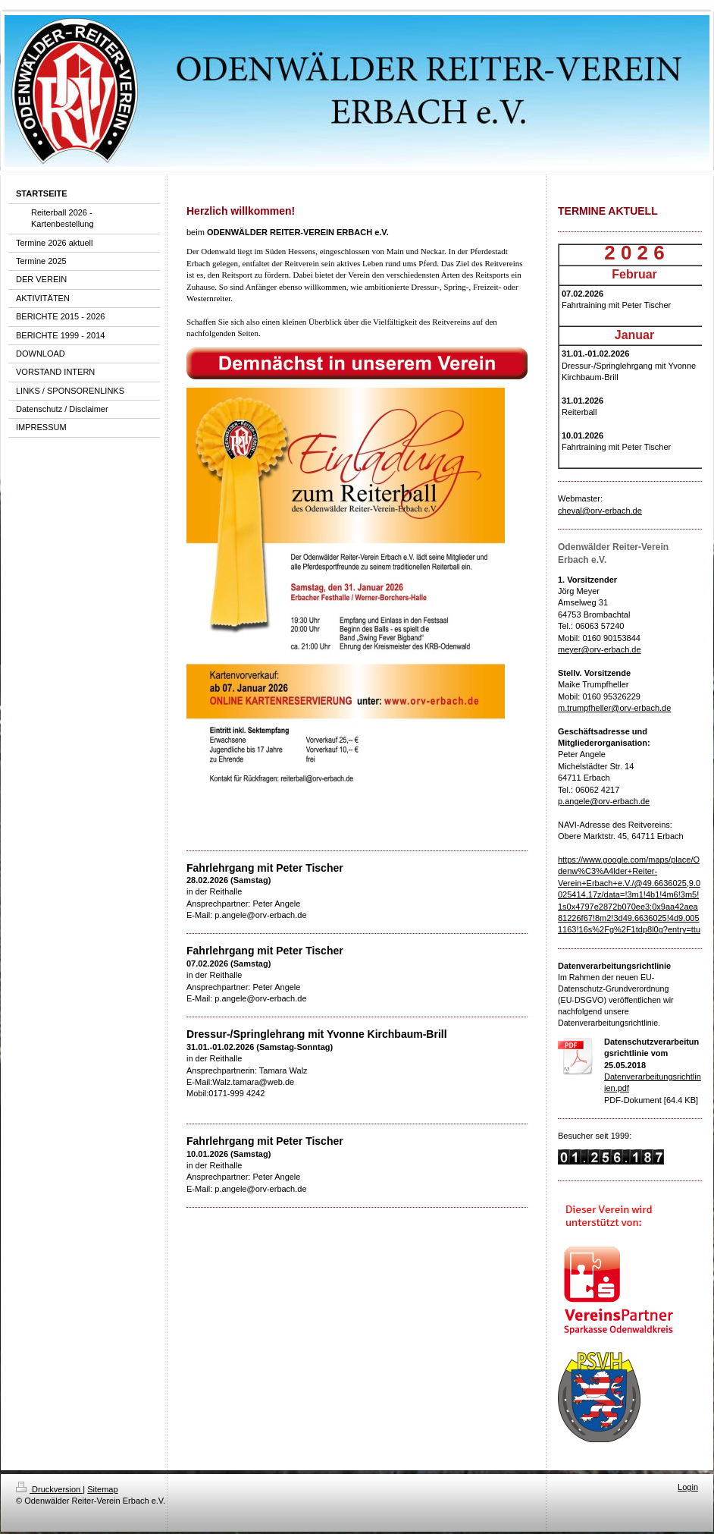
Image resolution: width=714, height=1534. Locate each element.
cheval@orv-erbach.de (600, 510)
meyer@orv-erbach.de (599, 649)
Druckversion (49, 1489)
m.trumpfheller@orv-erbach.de (614, 707)
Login (688, 1487)
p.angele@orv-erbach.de (604, 801)
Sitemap (102, 1489)
